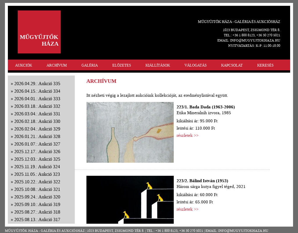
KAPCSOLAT (232, 65)
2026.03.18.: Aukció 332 (37, 106)
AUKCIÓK (23, 65)
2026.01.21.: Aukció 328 (37, 136)
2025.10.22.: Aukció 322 (37, 182)
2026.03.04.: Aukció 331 (37, 114)
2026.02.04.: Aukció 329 (37, 129)
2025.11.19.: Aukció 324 (37, 167)
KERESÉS (265, 65)
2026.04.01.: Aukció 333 (37, 99)
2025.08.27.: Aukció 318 (37, 212)
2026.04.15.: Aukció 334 (37, 91)
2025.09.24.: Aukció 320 (37, 197)
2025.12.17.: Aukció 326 (37, 151)
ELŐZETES (121, 65)
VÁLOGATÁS (196, 65)
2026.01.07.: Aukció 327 (37, 144)
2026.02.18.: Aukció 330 (37, 121)
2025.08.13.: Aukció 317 (37, 219)
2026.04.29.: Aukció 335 (37, 83)
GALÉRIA (89, 65)
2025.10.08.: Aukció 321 (37, 189)
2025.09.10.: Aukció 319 (37, 204)
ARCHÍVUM (57, 65)
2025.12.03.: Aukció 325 (37, 159)
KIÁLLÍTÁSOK (158, 65)
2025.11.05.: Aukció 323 (37, 174)
